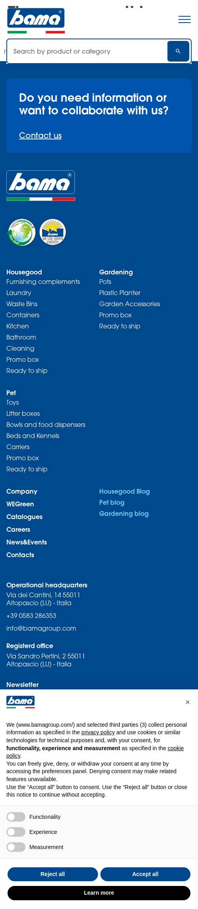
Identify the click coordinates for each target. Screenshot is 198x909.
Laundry (18, 293)
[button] (187, 702)
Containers (22, 315)
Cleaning (20, 348)
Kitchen (17, 326)
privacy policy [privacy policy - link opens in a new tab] (98, 732)
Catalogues (24, 516)
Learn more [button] (99, 893)
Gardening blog (124, 513)
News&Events (26, 542)
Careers (18, 529)
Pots (105, 282)
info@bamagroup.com (41, 628)
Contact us (40, 135)
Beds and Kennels (32, 436)
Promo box (22, 359)
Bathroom (21, 337)
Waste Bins (21, 304)
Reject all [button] (52, 874)
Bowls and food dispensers (45, 424)
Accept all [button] (145, 874)
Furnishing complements (43, 282)
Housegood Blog (124, 491)
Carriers (17, 447)
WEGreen (20, 504)
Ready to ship (27, 370)
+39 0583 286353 (31, 616)
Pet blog (112, 502)
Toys (12, 402)
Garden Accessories (129, 304)
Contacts (20, 554)
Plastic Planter (119, 293)
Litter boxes (23, 413)
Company (21, 491)
